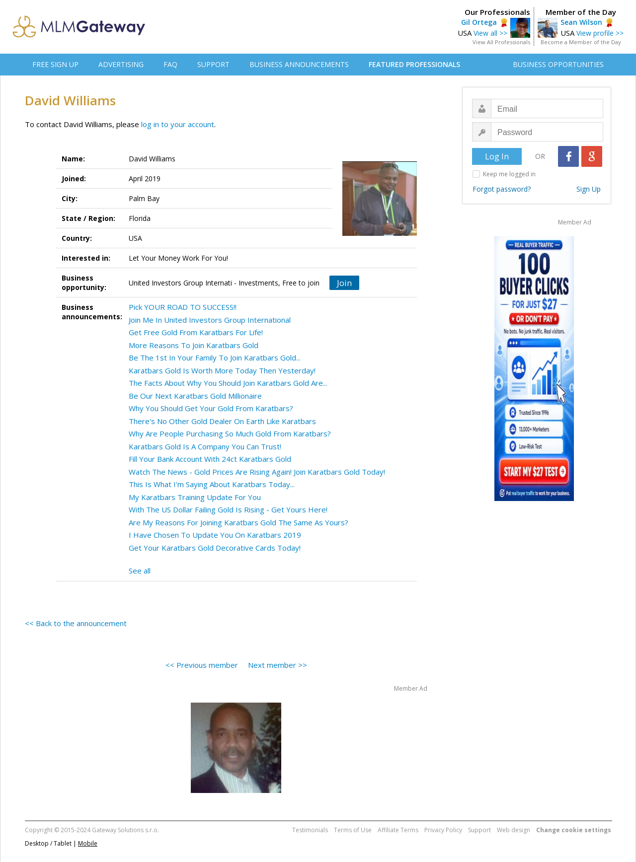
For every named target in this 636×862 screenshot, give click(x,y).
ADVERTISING (121, 64)
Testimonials (310, 830)
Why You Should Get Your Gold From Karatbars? (211, 408)
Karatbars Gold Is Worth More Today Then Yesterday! (222, 370)
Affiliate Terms (398, 830)
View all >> (490, 33)
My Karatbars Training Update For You (195, 497)
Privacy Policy (443, 830)
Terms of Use (353, 830)
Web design (513, 830)
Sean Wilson (581, 22)
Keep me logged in (509, 174)
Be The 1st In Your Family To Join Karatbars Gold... (215, 357)
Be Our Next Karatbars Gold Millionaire (195, 396)
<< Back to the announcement (76, 623)
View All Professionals (501, 42)
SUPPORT (213, 64)
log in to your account (177, 124)
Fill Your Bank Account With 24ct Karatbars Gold (210, 459)
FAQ (170, 64)
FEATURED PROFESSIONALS (414, 64)
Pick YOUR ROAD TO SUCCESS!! (183, 307)
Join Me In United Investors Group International (210, 320)
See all (140, 570)
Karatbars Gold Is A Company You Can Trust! (205, 446)
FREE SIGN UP (55, 64)
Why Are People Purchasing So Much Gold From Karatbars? (230, 433)
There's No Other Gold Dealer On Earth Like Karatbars (222, 421)
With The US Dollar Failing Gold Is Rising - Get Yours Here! (228, 509)
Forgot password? (502, 189)
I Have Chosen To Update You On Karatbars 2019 (215, 535)
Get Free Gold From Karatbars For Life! (196, 332)
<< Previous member (201, 665)
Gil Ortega (479, 22)
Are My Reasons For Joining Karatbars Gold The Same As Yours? (238, 522)
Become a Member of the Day (581, 42)
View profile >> (600, 33)
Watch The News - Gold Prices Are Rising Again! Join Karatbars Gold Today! (257, 472)
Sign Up (588, 189)
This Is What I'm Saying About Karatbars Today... (212, 484)
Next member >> (277, 665)
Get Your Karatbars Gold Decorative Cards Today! (215, 548)
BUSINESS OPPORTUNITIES (558, 64)
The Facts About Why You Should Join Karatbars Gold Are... (228, 383)
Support (479, 830)
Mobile (87, 843)
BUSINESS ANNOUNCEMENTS (299, 64)
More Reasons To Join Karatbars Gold (193, 345)
